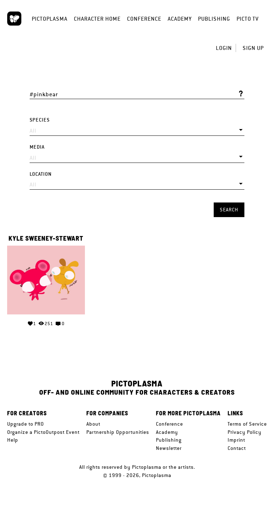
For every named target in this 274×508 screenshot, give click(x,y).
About (93, 424)
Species (40, 120)
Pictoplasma (49, 18)
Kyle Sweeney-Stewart (46, 238)
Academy (180, 18)
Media (37, 147)
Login (224, 48)
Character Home (97, 18)
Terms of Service (247, 424)
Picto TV (248, 18)
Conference (144, 18)
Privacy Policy (245, 432)
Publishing (214, 18)
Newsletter (169, 448)
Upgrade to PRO (25, 424)
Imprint (236, 440)
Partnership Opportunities (117, 432)
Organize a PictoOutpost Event (43, 432)
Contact (237, 448)
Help (12, 440)
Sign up (253, 48)
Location (41, 174)
